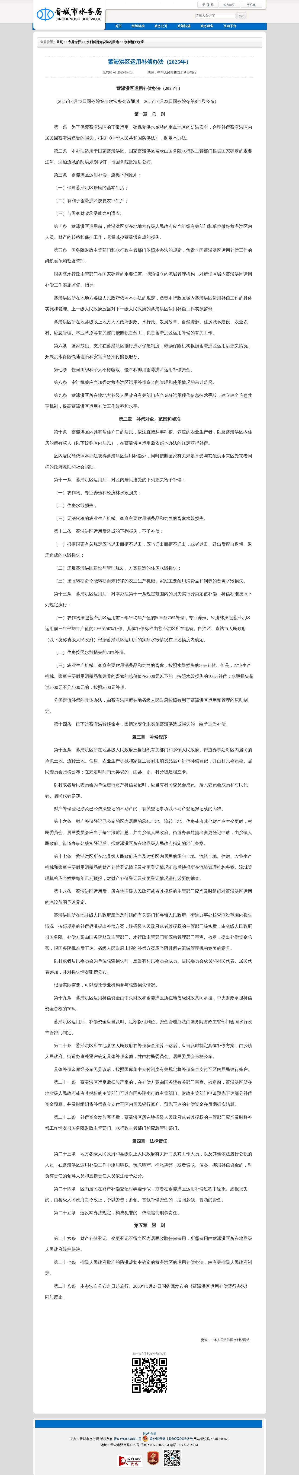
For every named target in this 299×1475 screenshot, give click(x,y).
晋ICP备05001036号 (127, 1439)
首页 (118, 26)
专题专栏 (74, 42)
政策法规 (183, 26)
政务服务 (206, 26)
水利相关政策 (134, 42)
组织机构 (138, 26)
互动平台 (229, 26)
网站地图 (149, 1433)
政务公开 (160, 26)
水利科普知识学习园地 (102, 42)
